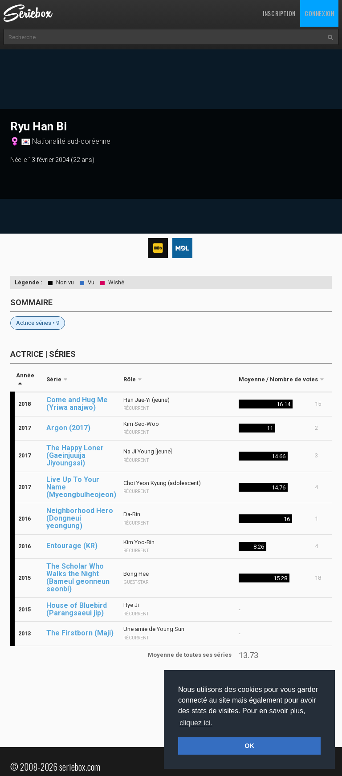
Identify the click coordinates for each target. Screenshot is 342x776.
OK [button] (249, 745)
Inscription (279, 13)
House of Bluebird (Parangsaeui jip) (76, 609)
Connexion (319, 13)
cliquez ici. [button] (195, 723)
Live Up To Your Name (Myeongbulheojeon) (81, 487)
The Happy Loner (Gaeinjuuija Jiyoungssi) (75, 455)
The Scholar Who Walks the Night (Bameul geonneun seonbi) (78, 577)
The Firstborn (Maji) (80, 633)
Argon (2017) (68, 428)
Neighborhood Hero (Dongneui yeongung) (79, 518)
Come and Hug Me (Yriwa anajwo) (77, 403)
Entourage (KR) (72, 546)
